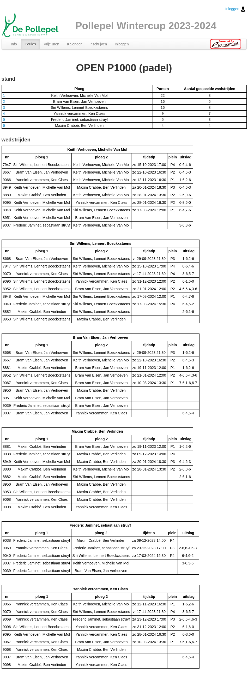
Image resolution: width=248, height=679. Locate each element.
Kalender (74, 44)
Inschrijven (98, 44)
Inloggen (235, 9)
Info (14, 44)
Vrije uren (51, 44)
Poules (30, 44)
